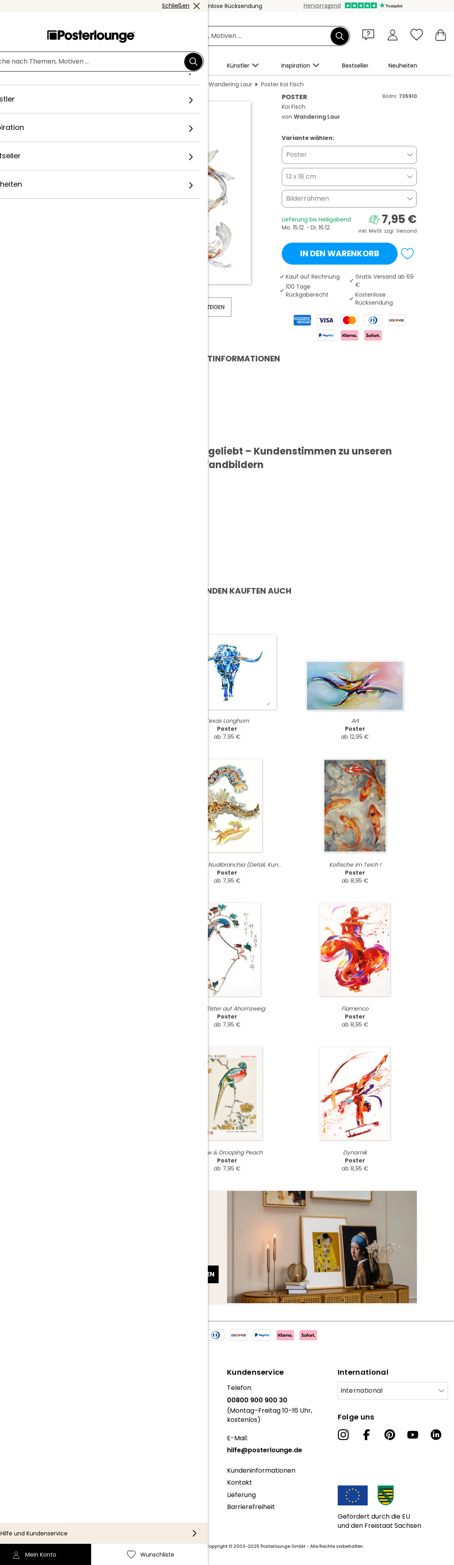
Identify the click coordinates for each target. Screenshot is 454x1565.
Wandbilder (102, 84)
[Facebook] (366, 1434)
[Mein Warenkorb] (440, 34)
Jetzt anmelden (188, 1274)
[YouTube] (412, 1434)
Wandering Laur (230, 84)
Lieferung (241, 1494)
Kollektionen (25, 1424)
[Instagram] (343, 1434)
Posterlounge (59, 84)
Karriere (19, 1412)
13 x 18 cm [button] (301, 176)
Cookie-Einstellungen (39, 1513)
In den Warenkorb (339, 253)
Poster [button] (296, 154)
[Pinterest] (389, 1434)
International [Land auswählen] (361, 1390)
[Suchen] (340, 36)
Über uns (20, 1387)
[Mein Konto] (392, 34)
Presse (16, 1444)
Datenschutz (26, 1501)
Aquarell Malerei (178, 84)
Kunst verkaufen (31, 1468)
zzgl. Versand (400, 230)
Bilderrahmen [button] (307, 198)
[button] (370, 34)
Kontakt (239, 1482)
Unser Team (25, 1400)
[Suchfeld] (236, 36)
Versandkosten (186, 1546)
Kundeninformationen (261, 1470)
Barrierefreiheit (251, 1506)
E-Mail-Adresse (68, 1260)
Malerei (137, 84)
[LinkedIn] (436, 1434)
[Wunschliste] (416, 34)
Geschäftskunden (34, 1456)
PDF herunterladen (75, 433)
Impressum (24, 1525)
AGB (13, 1488)
